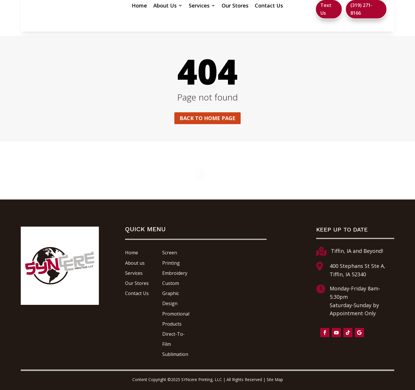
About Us (144, 6)
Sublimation (175, 354)
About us (135, 263)
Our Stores (214, 6)
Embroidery (174, 273)
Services (178, 6)
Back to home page (207, 118)
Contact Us (248, 6)
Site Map (275, 379)
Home (118, 6)
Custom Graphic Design (170, 293)
